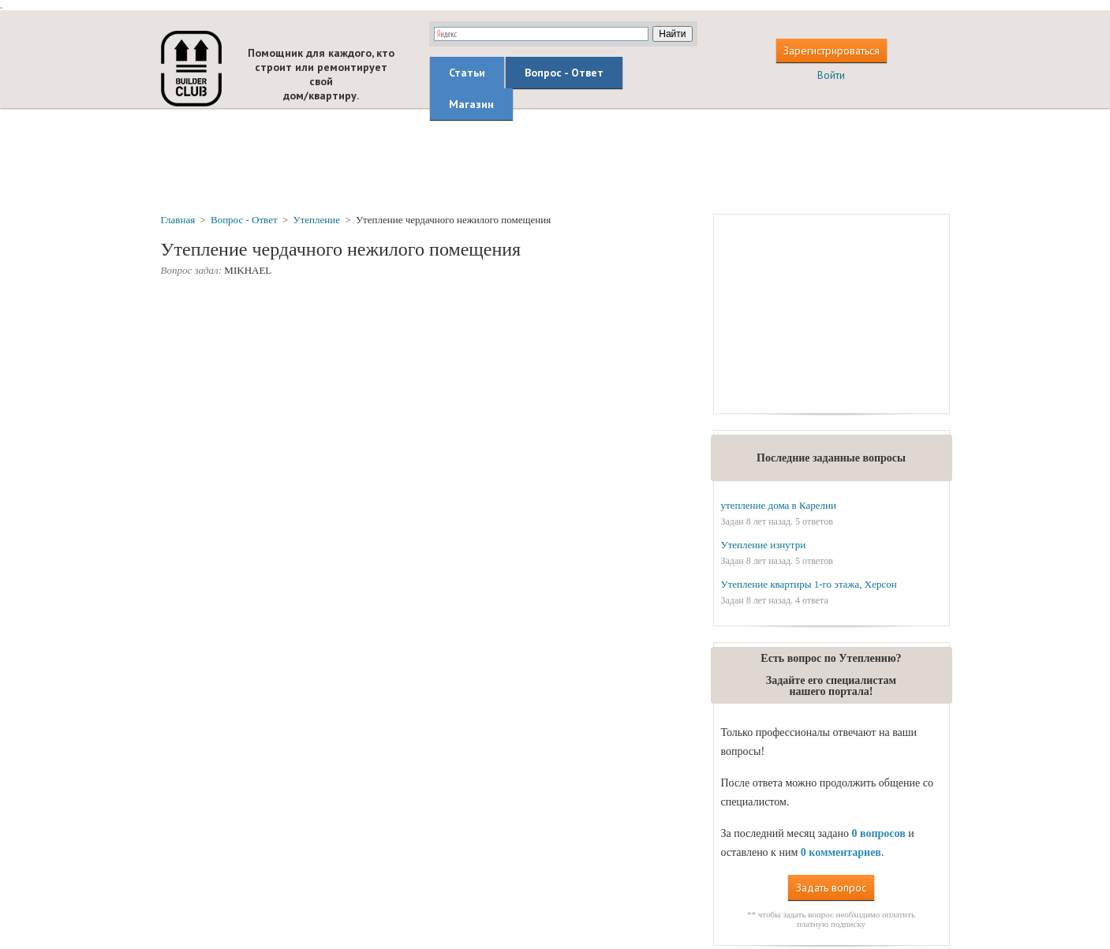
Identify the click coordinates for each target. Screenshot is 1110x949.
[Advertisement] (555, 160)
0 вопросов (878, 833)
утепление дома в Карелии (777, 505)
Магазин (471, 104)
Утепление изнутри (762, 545)
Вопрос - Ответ (564, 72)
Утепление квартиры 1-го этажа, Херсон (808, 584)
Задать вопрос (831, 887)
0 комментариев (841, 852)
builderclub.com (191, 68)
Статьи (467, 72)
